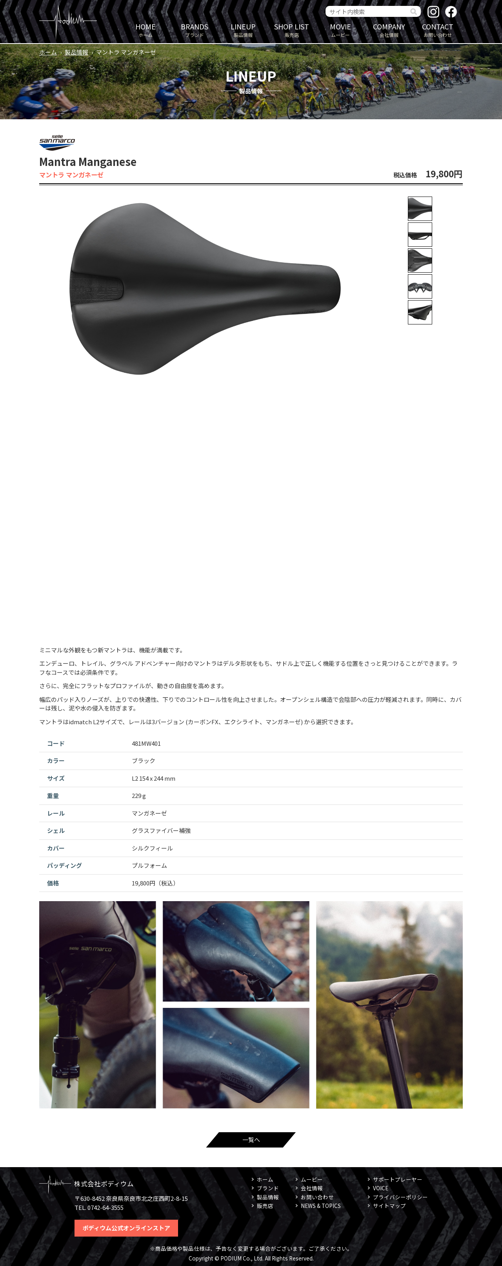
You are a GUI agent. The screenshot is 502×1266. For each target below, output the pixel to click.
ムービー (340, 29)
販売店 (291, 29)
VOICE (380, 1188)
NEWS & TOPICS (321, 1206)
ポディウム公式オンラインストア (126, 1228)
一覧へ (251, 1139)
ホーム (145, 29)
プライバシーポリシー (400, 1197)
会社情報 (389, 29)
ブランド (194, 29)
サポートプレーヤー (397, 1179)
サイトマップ (389, 1206)
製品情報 (243, 29)
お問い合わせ (437, 29)
